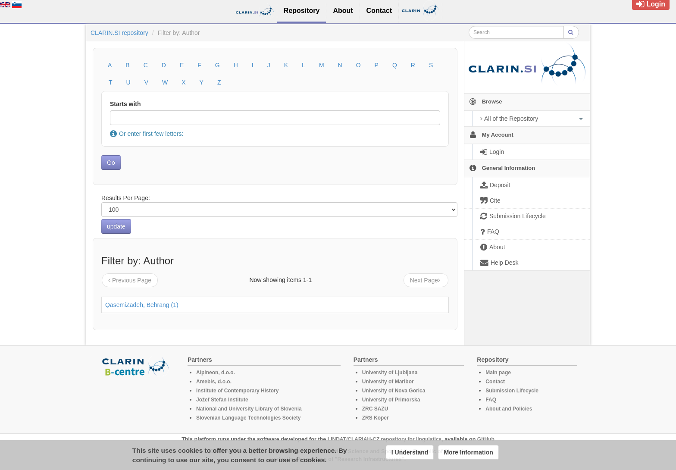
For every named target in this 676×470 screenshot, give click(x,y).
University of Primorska (391, 400)
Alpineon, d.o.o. (215, 373)
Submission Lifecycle (511, 391)
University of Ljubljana (390, 373)
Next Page (426, 280)
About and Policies (508, 409)
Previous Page (129, 280)
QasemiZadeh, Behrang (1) (141, 304)
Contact (495, 382)
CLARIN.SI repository (119, 32)
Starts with (125, 103)
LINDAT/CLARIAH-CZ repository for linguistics (384, 439)
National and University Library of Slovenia (249, 409)
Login (650, 4)
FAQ (490, 400)
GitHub (485, 439)
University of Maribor (388, 382)
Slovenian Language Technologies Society (248, 418)
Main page (498, 373)
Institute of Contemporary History (237, 391)
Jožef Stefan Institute (222, 400)
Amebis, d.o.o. (214, 382)
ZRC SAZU (375, 409)
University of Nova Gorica (394, 391)
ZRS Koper (375, 418)
